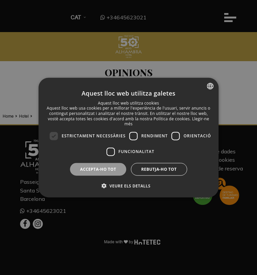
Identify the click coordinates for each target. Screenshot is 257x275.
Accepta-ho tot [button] (98, 169)
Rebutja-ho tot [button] (159, 169)
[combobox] (210, 86)
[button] (129, 185)
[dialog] (128, 137)
